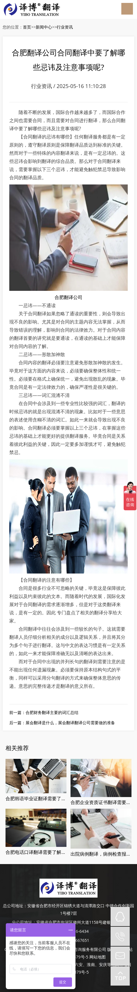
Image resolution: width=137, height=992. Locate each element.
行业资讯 (65, 27)
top (120, 976)
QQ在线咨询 (120, 916)
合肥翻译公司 (68, 297)
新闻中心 (44, 27)
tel (120, 936)
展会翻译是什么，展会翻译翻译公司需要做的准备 (70, 722)
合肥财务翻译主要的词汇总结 (52, 712)
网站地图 (97, 957)
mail (120, 956)
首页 (27, 27)
